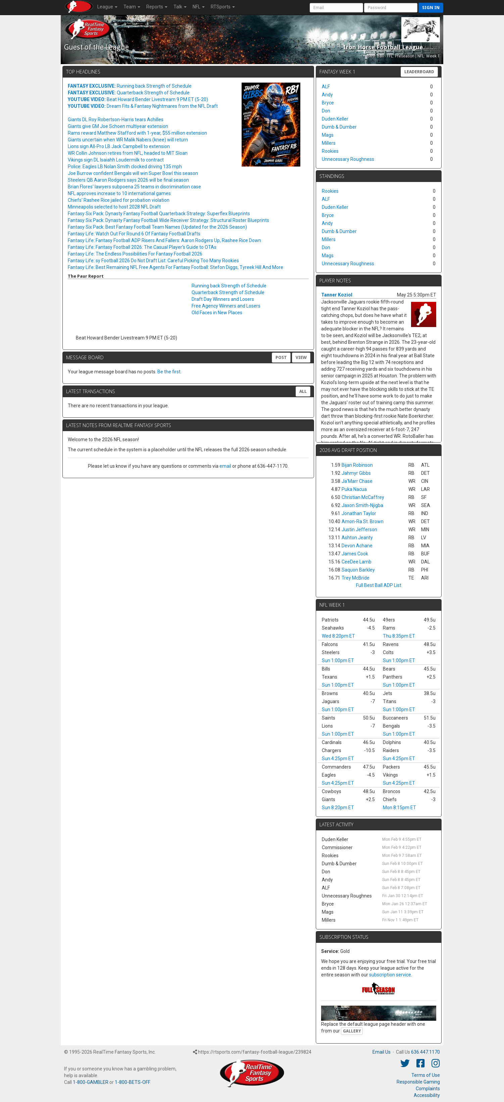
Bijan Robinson (357, 465)
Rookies (330, 151)
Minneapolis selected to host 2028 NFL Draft (114, 207)
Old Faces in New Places (217, 312)
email (225, 466)
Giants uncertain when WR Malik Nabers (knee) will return (128, 139)
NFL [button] (199, 6)
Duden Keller (335, 119)
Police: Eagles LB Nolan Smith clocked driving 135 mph (125, 166)
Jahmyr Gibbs (356, 473)
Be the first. (169, 371)
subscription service (390, 974)
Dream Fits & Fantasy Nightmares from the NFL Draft (143, 106)
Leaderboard (419, 71)
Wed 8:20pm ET (338, 636)
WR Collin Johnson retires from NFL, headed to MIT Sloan (128, 153)
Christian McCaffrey (363, 497)
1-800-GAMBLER (90, 1082)
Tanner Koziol (336, 294)
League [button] (107, 6)
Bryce (328, 102)
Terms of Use (425, 1075)
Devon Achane (357, 545)
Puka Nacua (354, 489)
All (303, 391)
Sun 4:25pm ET (338, 758)
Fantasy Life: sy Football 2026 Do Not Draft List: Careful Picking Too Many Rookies (153, 260)
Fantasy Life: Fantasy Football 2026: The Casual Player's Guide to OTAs (142, 247)
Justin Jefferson (359, 529)
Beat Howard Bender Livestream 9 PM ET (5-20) (138, 99)
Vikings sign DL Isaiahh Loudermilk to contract (116, 160)
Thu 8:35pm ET (399, 636)
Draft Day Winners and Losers (223, 299)
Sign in (431, 7)
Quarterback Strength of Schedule (129, 92)
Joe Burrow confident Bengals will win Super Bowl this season (133, 173)
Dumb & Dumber (339, 127)
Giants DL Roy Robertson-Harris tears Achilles (115, 119)
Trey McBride (355, 578)
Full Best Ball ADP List (378, 585)
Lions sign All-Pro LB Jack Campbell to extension (119, 146)
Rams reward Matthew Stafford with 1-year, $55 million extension (137, 133)
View (301, 357)
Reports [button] (156, 6)
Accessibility (427, 1095)
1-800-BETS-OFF (132, 1082)
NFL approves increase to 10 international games (119, 193)
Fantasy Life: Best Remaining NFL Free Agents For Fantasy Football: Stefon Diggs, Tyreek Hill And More (175, 267)
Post (281, 357)
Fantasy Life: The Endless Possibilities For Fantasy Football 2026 (135, 254)
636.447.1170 (425, 1052)
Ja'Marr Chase (357, 481)
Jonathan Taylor (359, 513)
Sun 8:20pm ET (338, 807)
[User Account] (336, 7)
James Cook (355, 553)
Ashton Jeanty (357, 537)
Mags (328, 135)
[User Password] (390, 7)
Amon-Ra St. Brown (363, 521)
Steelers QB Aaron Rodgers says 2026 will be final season (128, 180)
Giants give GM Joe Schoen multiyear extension (118, 126)
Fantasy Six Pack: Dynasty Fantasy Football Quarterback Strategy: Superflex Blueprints (159, 213)
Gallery (352, 1031)
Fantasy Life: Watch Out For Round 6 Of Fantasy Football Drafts (134, 233)
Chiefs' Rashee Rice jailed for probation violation (118, 200)
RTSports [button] (223, 6)
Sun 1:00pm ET (338, 660)
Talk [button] (180, 6)
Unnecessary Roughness (348, 159)
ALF (326, 86)
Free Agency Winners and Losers (226, 306)
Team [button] (131, 6)
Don (326, 110)
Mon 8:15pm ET (399, 807)
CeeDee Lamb (356, 561)
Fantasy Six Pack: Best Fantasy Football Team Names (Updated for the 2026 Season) (157, 227)
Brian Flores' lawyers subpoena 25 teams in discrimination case (134, 186)
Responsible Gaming (418, 1082)
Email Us (381, 1052)
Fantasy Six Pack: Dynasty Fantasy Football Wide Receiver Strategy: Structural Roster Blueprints (168, 220)
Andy (327, 94)
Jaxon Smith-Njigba (362, 505)
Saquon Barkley (358, 569)
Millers (329, 143)
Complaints (428, 1088)
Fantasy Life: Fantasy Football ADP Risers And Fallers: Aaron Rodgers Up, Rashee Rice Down (164, 240)
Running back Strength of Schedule (130, 86)
